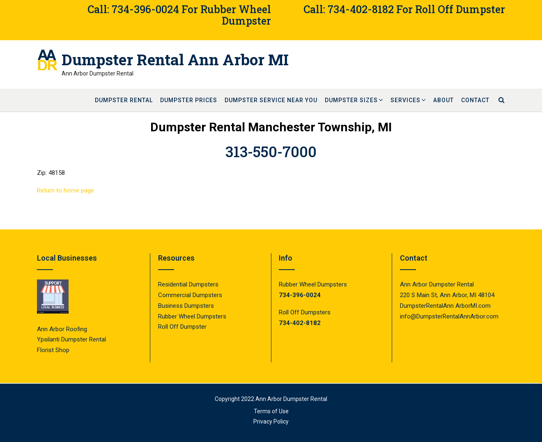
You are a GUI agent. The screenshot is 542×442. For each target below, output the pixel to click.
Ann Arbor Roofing (62, 329)
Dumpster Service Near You (271, 100)
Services (405, 100)
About (443, 100)
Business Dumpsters (186, 305)
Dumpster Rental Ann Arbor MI (175, 59)
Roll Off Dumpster (182, 326)
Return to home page (65, 190)
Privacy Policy (271, 421)
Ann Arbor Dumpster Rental (291, 399)
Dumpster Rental (124, 100)
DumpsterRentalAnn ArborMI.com (445, 305)
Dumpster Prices (188, 100)
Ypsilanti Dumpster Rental (71, 339)
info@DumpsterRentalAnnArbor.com (449, 316)
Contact (475, 100)
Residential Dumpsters (188, 284)
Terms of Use (271, 411)
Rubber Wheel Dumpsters (192, 316)
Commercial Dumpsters (190, 295)
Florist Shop (54, 350)
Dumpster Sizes (351, 100)
